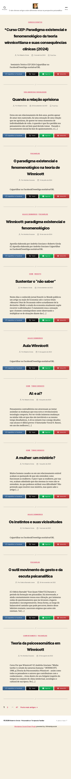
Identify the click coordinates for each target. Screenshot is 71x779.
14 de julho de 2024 (46, 203)
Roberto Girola (24, 71)
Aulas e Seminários (30, 237)
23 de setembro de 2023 (45, 318)
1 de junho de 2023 (45, 495)
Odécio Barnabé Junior (27, 627)
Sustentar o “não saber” (35, 311)
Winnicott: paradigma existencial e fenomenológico (35, 251)
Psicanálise (35, 176)
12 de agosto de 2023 (45, 382)
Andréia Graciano (29, 203)
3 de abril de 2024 (40, 71)
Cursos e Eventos (35, 25)
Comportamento (30, 681)
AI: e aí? (35, 423)
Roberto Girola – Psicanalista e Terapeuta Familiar (29, 772)
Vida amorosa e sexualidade (35, 108)
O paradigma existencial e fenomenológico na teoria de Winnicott (35, 190)
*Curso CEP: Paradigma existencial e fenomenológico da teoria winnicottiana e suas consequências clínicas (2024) (35, 48)
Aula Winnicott (35, 375)
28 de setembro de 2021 (40, 128)
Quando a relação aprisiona (35, 118)
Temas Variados (38, 417)
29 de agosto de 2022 (46, 707)
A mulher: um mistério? (35, 488)
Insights (38, 304)
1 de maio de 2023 (45, 566)
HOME (31, 304)
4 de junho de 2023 (45, 431)
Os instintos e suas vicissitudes (35, 556)
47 (19, 759)
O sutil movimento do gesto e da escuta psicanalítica (35, 614)
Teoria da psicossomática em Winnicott (35, 694)
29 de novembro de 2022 (48, 627)
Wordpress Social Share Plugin (25, 778)
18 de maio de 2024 (46, 264)
